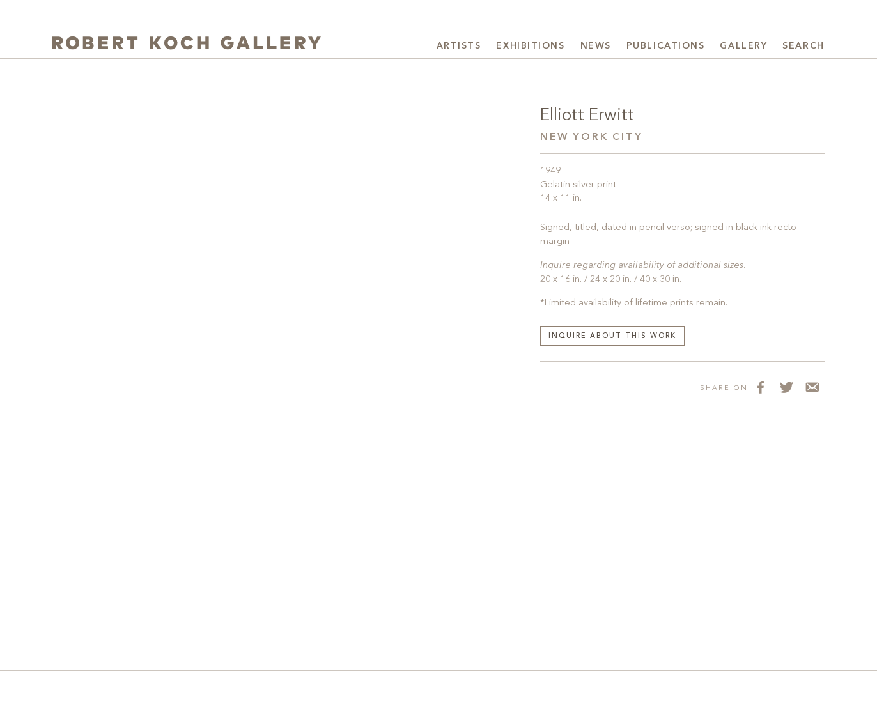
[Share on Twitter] (786, 387)
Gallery (743, 46)
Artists (459, 46)
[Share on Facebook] (760, 387)
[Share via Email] (812, 387)
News (595, 46)
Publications (665, 46)
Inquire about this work (612, 336)
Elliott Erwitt (587, 115)
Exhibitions (530, 46)
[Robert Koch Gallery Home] (186, 44)
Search (803, 46)
